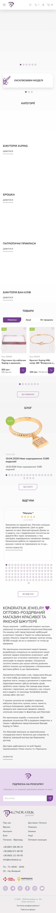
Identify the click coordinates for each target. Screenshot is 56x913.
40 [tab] (27, 571)
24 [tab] (27, 568)
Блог (5, 835)
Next (52, 348)
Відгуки (6, 827)
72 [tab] (27, 577)
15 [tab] (48, 475)
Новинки (32, 827)
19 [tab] (30, 478)
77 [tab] (42, 577)
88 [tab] (27, 580)
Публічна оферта (28, 909)
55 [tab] (24, 574)
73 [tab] (30, 577)
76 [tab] (39, 577)
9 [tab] (30, 475)
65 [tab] (6, 577)
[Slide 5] (32, 64)
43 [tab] (36, 571)
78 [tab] (45, 577)
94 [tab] (45, 580)
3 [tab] (32, 92)
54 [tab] (21, 574)
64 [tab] (51, 574)
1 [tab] (26, 92)
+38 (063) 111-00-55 (13, 855)
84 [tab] (15, 580)
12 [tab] (39, 475)
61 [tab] (42, 574)
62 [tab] (45, 574)
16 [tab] (51, 475)
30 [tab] (45, 568)
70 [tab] (21, 577)
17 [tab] (24, 478)
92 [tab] (39, 580)
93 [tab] (42, 580)
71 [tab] (24, 577)
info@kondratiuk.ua (12, 859)
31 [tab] (48, 568)
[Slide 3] (26, 64)
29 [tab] (42, 568)
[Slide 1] (20, 64)
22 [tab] (21, 568)
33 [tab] (6, 571)
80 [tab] (51, 577)
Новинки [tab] (12, 319)
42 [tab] (33, 571)
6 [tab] (35, 384)
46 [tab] (45, 571)
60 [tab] (39, 574)
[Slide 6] (35, 64)
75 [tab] (36, 577)
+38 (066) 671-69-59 (13, 851)
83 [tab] (12, 580)
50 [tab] (9, 574)
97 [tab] (29, 583)
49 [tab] (6, 574)
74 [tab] (33, 577)
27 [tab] (36, 568)
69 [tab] (18, 577)
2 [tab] (29, 92)
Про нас (7, 822)
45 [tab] (42, 571)
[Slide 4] (29, 64)
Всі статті (28, 487)
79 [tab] (48, 577)
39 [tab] (24, 571)
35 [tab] (12, 571)
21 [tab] (18, 568)
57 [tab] (30, 574)
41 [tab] (30, 571)
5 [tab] (32, 384)
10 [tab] (33, 475)
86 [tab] (21, 580)
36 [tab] (15, 571)
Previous (4, 348)
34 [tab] (9, 571)
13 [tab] (42, 475)
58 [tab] (33, 574)
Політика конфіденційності (28, 905)
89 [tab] (30, 580)
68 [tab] (15, 577)
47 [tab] (48, 571)
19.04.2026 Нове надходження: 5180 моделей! (27, 460)
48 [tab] (51, 571)
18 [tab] (27, 478)
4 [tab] (29, 384)
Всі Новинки (28, 394)
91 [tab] (36, 580)
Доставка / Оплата (37, 822)
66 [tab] (9, 577)
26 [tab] (33, 568)
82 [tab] (9, 580)
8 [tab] (27, 475)
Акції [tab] (28, 319)
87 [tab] (24, 580)
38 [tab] (21, 571)
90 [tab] (33, 580)
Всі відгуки (28, 594)
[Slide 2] (23, 64)
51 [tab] (12, 574)
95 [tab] (48, 580)
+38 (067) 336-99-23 (13, 847)
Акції (30, 835)
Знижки (32, 831)
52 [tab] (15, 574)
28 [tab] (39, 568)
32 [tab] (51, 568)
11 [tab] (36, 475)
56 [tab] (27, 574)
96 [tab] (51, 580)
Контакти (7, 831)
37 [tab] (18, 571)
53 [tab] (18, 574)
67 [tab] (12, 577)
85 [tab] (18, 580)
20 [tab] (33, 478)
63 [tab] (48, 574)
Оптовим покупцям (37, 839)
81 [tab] (6, 580)
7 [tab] (38, 384)
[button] (30, 4)
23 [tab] (24, 568)
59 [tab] (36, 574)
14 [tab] (45, 475)
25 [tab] (30, 568)
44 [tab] (39, 571)
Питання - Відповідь (13, 839)
